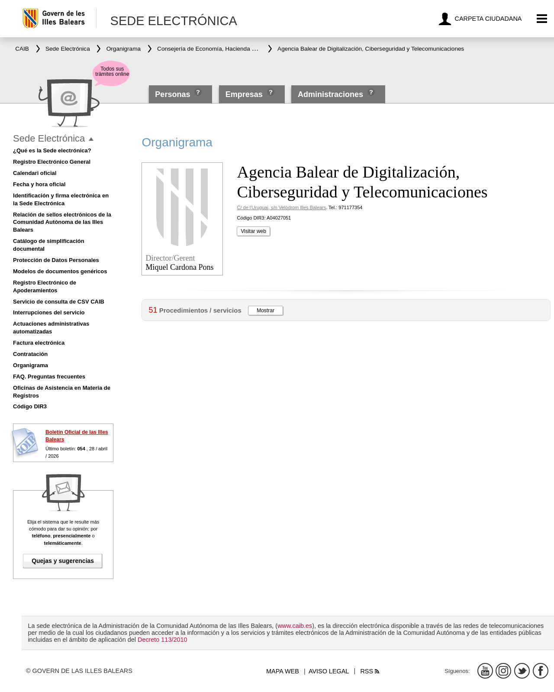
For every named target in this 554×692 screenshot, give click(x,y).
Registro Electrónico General (51, 161)
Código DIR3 (30, 406)
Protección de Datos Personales (56, 260)
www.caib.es (294, 625)
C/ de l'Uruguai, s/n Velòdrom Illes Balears (281, 207)
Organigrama (30, 365)
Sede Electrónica (49, 138)
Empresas (244, 94)
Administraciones (330, 94)
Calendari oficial (34, 173)
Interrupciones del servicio (48, 312)
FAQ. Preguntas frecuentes (49, 376)
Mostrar (265, 310)
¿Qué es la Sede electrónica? (52, 150)
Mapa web (282, 671)
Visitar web (253, 231)
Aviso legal (329, 671)
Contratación (30, 354)
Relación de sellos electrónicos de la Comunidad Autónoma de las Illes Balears (62, 222)
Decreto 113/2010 (162, 639)
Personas (173, 94)
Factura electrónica (38, 343)
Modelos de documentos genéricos (60, 271)
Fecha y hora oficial (39, 184)
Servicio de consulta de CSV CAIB (58, 301)
